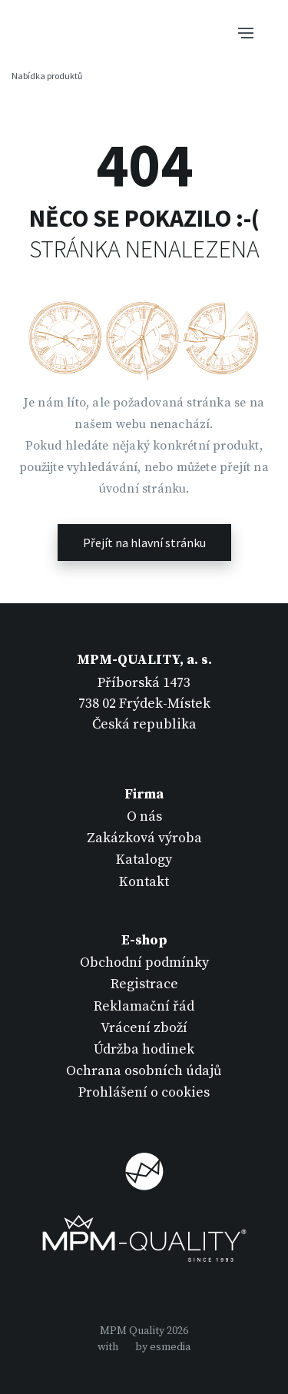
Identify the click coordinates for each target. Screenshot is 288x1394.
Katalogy (144, 859)
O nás (144, 816)
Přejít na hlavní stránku (144, 542)
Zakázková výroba (144, 838)
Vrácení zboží (144, 1028)
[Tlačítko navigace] (245, 31)
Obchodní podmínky (144, 962)
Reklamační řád (144, 1006)
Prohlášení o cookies (144, 1092)
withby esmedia (144, 1347)
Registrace (144, 984)
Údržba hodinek (144, 1049)
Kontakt (144, 882)
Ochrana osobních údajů (144, 1071)
